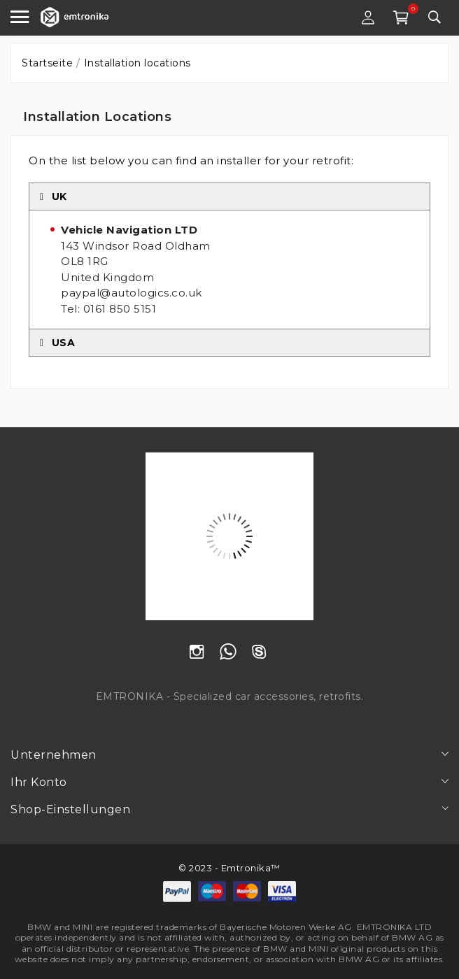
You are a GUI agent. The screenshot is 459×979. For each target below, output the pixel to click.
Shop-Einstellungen (70, 809)
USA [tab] (57, 342)
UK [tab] (53, 196)
